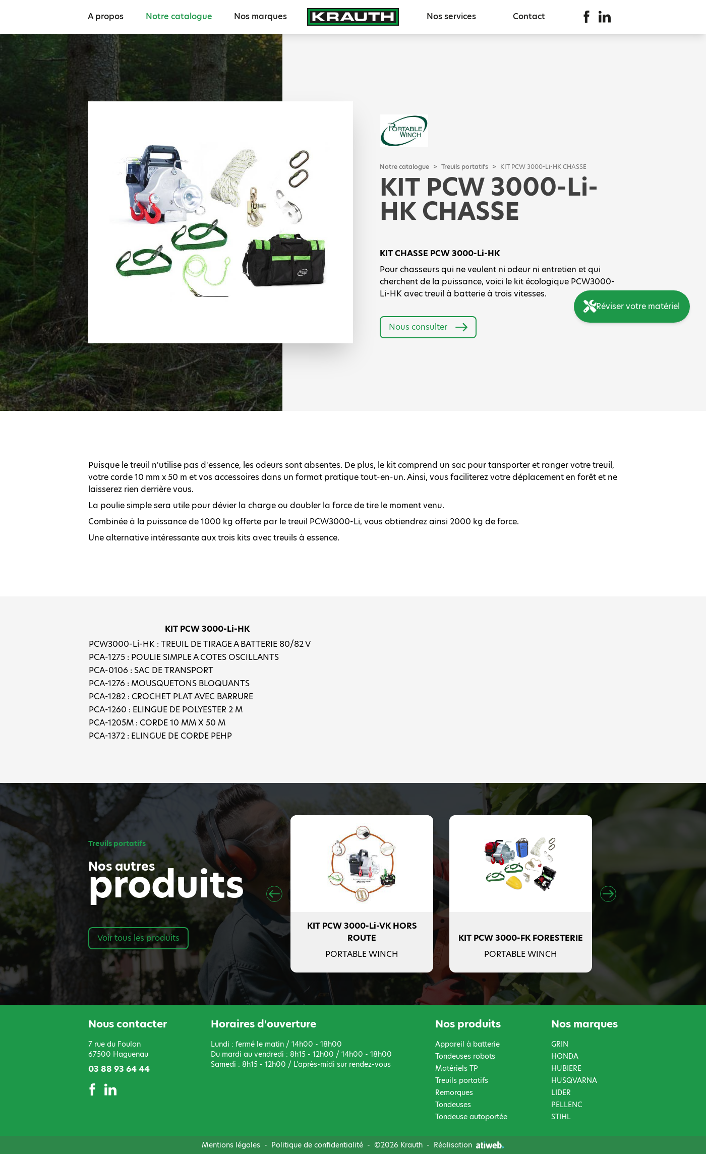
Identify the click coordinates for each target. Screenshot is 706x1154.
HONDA (564, 1056)
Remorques (454, 1092)
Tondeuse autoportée (471, 1117)
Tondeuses (453, 1105)
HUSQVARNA (574, 1080)
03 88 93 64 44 (119, 1069)
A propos (106, 16)
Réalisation (469, 1145)
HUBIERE (566, 1068)
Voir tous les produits (138, 938)
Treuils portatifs (464, 167)
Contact (529, 16)
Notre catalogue (179, 16)
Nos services (451, 16)
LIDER (561, 1092)
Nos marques (260, 16)
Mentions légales (231, 1145)
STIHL (561, 1117)
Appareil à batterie (467, 1044)
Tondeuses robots (465, 1056)
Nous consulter (428, 327)
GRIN (559, 1044)
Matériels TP (456, 1068)
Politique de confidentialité (317, 1145)
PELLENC (566, 1105)
